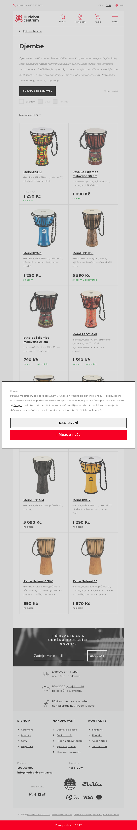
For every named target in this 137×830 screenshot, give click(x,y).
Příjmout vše (68, 435)
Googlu (18, 405)
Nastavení (68, 423)
